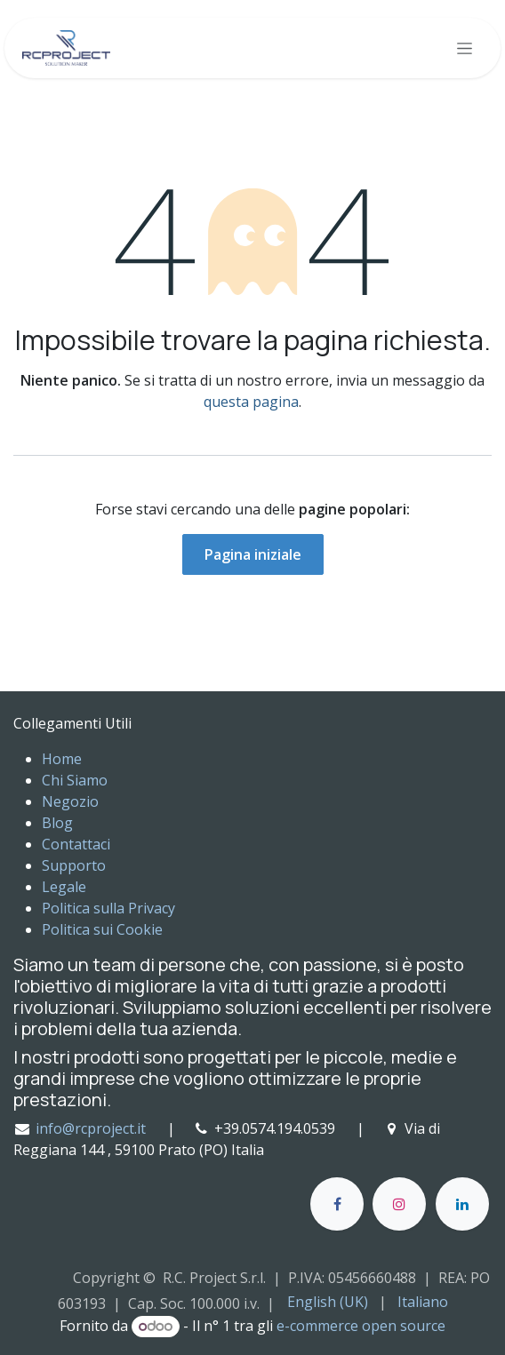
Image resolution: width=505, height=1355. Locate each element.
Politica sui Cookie (102, 929)
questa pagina (251, 401)
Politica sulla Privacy (108, 908)
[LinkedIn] (462, 1204)
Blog (57, 823)
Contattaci (76, 844)
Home (62, 759)
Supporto (74, 865)
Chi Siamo (75, 780)
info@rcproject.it (91, 1128)
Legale (64, 887)
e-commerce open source (361, 1325)
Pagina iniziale (252, 554)
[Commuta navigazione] (464, 48)
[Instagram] (399, 1204)
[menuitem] (327, 1301)
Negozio (70, 801)
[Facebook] (337, 1204)
